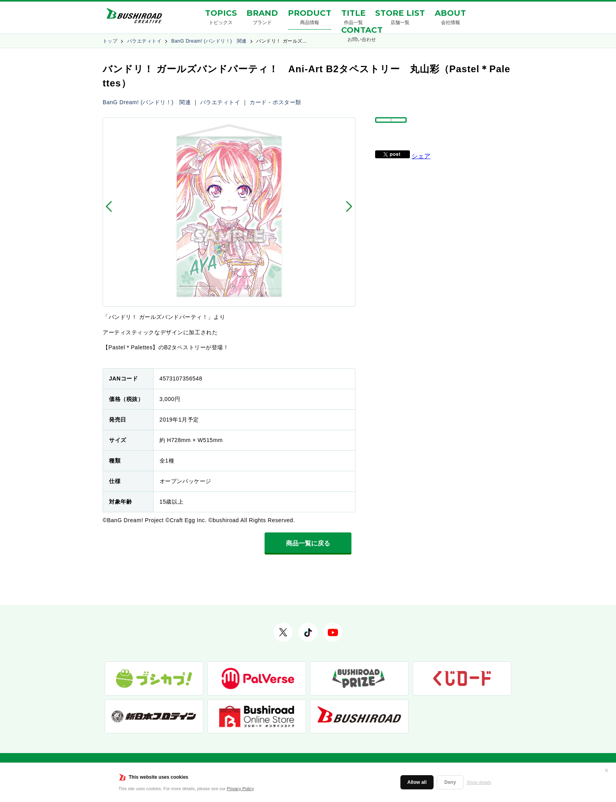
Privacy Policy (240, 788)
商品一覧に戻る (308, 543)
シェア (420, 174)
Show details (479, 782)
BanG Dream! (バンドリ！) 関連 (209, 41)
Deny (450, 782)
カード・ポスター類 (275, 102)
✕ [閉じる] (606, 770)
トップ (110, 41)
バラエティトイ (144, 41)
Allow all (417, 782)
